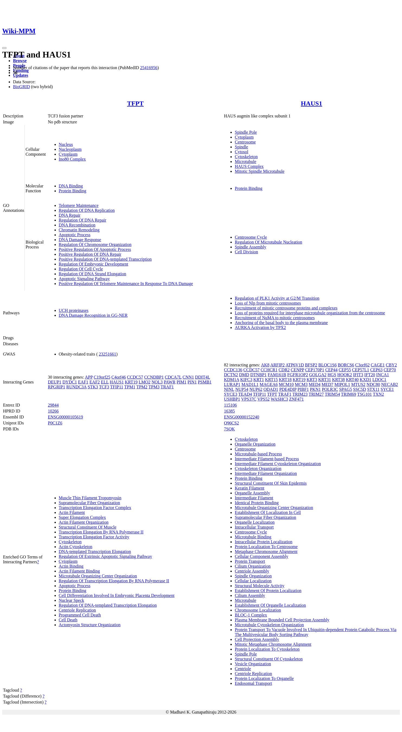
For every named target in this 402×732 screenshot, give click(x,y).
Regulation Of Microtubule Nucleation (268, 242)
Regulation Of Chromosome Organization (95, 244)
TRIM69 (348, 394)
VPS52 (263, 399)
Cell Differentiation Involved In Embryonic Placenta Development (117, 595)
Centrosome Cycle (251, 237)
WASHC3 (279, 399)
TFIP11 (116, 387)
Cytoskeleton (246, 156)
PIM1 (181, 382)
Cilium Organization (253, 566)
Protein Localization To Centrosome (266, 546)
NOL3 (157, 382)
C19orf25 (102, 377)
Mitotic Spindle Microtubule (259, 171)
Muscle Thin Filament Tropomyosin (90, 498)
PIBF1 (303, 389)
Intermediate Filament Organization (266, 473)
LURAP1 (232, 384)
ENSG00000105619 (65, 417)
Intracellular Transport (254, 527)
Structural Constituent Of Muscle (88, 527)
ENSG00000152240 (241, 417)
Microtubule (245, 161)
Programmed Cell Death (80, 615)
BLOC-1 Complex (251, 615)
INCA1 (382, 374)
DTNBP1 (258, 374)
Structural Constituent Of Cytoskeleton (269, 659)
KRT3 (312, 379)
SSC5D (359, 389)
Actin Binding (71, 566)
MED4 (315, 384)
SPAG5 (345, 389)
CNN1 (188, 377)
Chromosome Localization (258, 610)
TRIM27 (316, 394)
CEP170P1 (314, 369)
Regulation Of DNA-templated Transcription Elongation (108, 605)
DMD (244, 374)
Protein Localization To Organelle (264, 678)
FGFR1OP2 (297, 374)
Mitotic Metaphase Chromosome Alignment (273, 644)
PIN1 (192, 382)
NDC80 (373, 384)
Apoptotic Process (75, 234)
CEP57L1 (360, 369)
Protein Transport (250, 561)
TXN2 (378, 394)
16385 (229, 411)
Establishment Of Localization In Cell (268, 512)
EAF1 (83, 382)
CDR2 (284, 369)
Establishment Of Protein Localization (268, 590)
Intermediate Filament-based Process (267, 458)
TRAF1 (167, 387)
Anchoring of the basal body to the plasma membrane (281, 322)
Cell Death (68, 620)
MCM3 (301, 384)
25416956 (148, 67)
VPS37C (248, 399)
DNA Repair (70, 215)
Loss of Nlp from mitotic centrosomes (268, 303)
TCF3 (104, 387)
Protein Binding (72, 190)
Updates (20, 75)
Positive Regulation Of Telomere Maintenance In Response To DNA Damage (126, 283)
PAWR (169, 382)
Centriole (243, 668)
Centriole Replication (77, 610)
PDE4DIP (287, 389)
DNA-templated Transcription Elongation (95, 551)
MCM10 (286, 384)
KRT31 (324, 379)
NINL (229, 389)
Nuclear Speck (71, 600)
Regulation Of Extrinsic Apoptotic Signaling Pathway (105, 556)
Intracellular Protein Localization (263, 541)
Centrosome (245, 142)
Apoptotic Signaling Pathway (84, 278)
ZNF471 (296, 399)
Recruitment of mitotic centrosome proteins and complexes (286, 308)
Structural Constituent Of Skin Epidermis (271, 483)
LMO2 (144, 382)
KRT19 (131, 382)
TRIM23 (300, 394)
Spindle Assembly (250, 247)
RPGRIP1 (56, 387)
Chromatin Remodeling (79, 230)
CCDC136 (233, 369)
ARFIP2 (277, 365)
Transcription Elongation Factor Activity (94, 537)
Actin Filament (72, 512)
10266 (53, 411)
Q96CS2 (231, 423)
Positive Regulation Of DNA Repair (90, 254)
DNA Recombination (77, 225)
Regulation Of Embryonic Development (93, 264)
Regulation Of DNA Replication (87, 210)
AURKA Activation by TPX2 (260, 327)
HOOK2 (344, 374)
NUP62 (255, 389)
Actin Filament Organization (84, 522)
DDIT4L (202, 377)
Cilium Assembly (250, 595)
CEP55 (345, 369)
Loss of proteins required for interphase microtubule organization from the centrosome (310, 313)
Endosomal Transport (253, 683)
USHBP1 (232, 399)
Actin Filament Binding (79, 571)
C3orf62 (362, 365)
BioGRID (21, 86)
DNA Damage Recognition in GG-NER (93, 315)
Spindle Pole (246, 132)
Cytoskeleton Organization (258, 468)
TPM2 (141, 387)
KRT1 (258, 379)
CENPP (297, 369)
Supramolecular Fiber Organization (89, 502)
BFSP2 (311, 365)
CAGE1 (378, 365)
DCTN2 (231, 374)
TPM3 (154, 387)
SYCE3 (230, 394)
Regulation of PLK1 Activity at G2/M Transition (277, 298)
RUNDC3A (76, 387)
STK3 (93, 387)
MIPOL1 (342, 384)
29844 (53, 405)
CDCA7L (173, 377)
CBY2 (391, 365)
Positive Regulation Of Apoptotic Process (95, 249)
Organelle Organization (255, 444)
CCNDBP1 (154, 377)
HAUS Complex (249, 166)
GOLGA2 (317, 374)
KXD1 (365, 379)
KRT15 (271, 379)
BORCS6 (346, 365)
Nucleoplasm (70, 149)
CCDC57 (135, 377)
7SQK (229, 429)
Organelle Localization (255, 522)
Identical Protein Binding (257, 502)
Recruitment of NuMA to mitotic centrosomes (275, 317)
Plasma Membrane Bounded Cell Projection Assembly (282, 620)
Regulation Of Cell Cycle (81, 269)
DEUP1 (55, 382)
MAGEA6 (269, 384)
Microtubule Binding (253, 537)
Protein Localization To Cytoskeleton (267, 649)
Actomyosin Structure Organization (90, 624)
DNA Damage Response (80, 239)
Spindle (241, 147)
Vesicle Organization (253, 663)
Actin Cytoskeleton (75, 546)
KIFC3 (246, 379)
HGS (331, 374)
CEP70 (390, 369)
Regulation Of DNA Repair (83, 220)
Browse (20, 60)
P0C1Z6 (55, 423)
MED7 (327, 384)
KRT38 (338, 379)
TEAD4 (245, 394)
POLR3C (330, 389)
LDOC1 (379, 379)
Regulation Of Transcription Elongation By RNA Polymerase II (114, 580)
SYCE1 (387, 389)
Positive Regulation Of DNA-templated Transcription (105, 259)
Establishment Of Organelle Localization (270, 605)
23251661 (107, 354)
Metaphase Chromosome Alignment (266, 551)
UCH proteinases (74, 310)
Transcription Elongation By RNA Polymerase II (101, 532)
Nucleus (66, 144)
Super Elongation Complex (82, 517)
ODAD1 (270, 389)
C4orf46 (118, 377)
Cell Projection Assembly (257, 639)
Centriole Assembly (252, 571)
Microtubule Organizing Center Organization (98, 576)
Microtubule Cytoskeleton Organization (269, 624)
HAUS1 (311, 103)
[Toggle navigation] (4, 48)
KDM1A (231, 379)
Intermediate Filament (254, 498)
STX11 (373, 389)
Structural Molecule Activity (259, 585)
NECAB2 (389, 384)
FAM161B (277, 374)
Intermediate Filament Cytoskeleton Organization (278, 463)
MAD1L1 (250, 384)
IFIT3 (358, 374)
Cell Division (246, 252)
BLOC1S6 (327, 365)
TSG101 (364, 394)
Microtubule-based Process (258, 454)
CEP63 (376, 369)
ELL (105, 382)
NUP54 (241, 389)
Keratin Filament (249, 488)
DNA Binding (71, 186)
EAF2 (94, 382)
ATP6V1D (294, 365)
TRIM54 (332, 394)
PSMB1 (205, 382)
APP (89, 377)
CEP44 (331, 369)
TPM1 (129, 387)
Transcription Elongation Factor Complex (95, 507)
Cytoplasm (68, 154)
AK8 (265, 365)
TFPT (135, 103)
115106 (230, 405)
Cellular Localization (253, 580)
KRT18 (285, 379)
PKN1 (315, 389)
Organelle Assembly (252, 493)
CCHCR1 (269, 369)
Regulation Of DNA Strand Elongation (92, 273)
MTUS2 (358, 384)
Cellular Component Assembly (261, 556)
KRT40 (352, 379)
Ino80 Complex (72, 159)
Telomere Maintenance (79, 205)
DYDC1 (69, 382)
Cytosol (241, 151)
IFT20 (369, 374)
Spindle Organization (253, 576)
